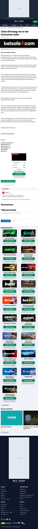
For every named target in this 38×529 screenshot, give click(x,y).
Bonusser (14, 25)
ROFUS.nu (16, 18)
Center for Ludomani (5, 499)
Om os (21, 506)
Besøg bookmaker (19, 174)
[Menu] (1, 22)
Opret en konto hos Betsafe (8, 181)
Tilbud (21, 499)
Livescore (3, 510)
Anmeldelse (19, 169)
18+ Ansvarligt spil (16, 526)
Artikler (5, 27)
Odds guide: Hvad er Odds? (7, 512)
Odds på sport (4, 491)
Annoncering (22, 508)
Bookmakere (5, 25)
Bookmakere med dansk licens (26, 495)
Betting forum (4, 504)
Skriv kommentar (6, 221)
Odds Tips (3, 489)
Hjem (2, 27)
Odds (27, 25)
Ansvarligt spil (4, 514)
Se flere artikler (4, 432)
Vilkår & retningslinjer (25, 510)
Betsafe (23, 176)
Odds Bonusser (23, 491)
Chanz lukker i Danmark (6, 427)
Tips (21, 25)
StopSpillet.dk (32, 18)
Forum (34, 25)
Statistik (3, 508)
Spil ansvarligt (8, 18)
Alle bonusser (5, 405)
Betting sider (23, 489)
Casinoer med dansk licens (25, 497)
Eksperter (3, 495)
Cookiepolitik (22, 514)
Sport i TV (3, 497)
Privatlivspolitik (23, 512)
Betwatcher (3, 506)
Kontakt (21, 504)
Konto (35, 21)
